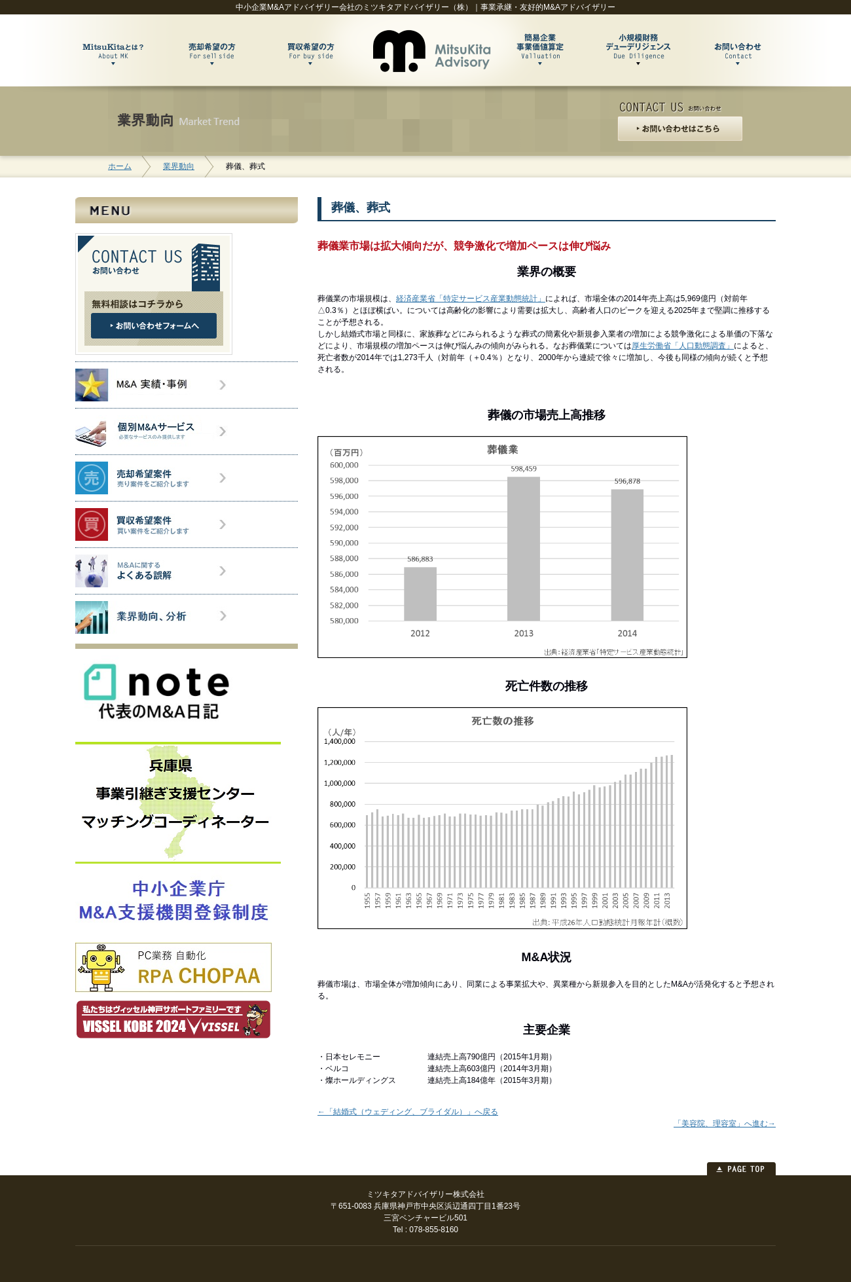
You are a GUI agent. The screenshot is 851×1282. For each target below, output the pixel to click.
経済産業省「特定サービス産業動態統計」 (470, 298)
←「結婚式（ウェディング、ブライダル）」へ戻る (407, 1111)
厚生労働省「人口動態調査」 (683, 345)
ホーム (120, 166)
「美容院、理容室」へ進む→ (725, 1123)
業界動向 (178, 166)
